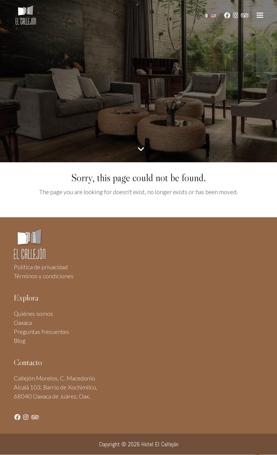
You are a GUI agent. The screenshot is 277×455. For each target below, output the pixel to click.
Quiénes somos (33, 313)
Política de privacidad (41, 266)
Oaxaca (23, 322)
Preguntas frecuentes (41, 331)
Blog (19, 340)
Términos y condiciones (43, 275)
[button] (260, 15)
